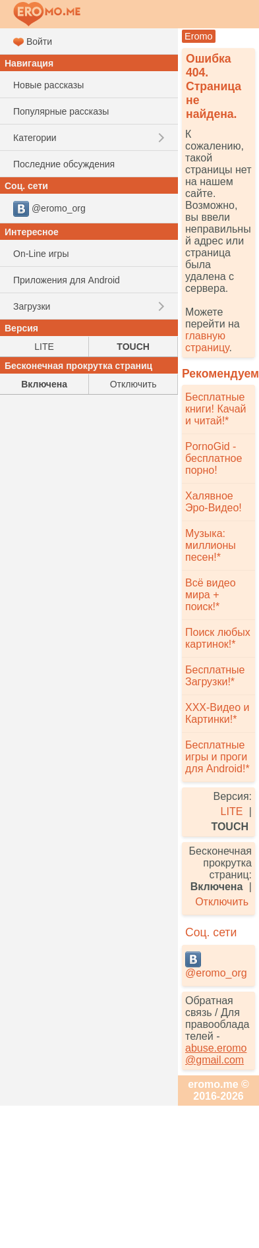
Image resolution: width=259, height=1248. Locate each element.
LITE (232, 811)
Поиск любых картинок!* (217, 638)
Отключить (221, 901)
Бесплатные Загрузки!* (215, 675)
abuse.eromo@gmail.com (215, 1053)
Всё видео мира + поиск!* (210, 594)
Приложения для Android (66, 280)
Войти (32, 41)
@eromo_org (216, 965)
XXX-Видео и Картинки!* (217, 713)
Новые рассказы (48, 85)
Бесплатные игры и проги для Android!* (217, 756)
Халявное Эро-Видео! (213, 501)
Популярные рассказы (61, 111)
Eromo (199, 36)
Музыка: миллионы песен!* (210, 545)
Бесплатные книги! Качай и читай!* (215, 408)
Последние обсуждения (64, 164)
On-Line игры (41, 253)
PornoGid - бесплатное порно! (213, 458)
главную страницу (207, 341)
